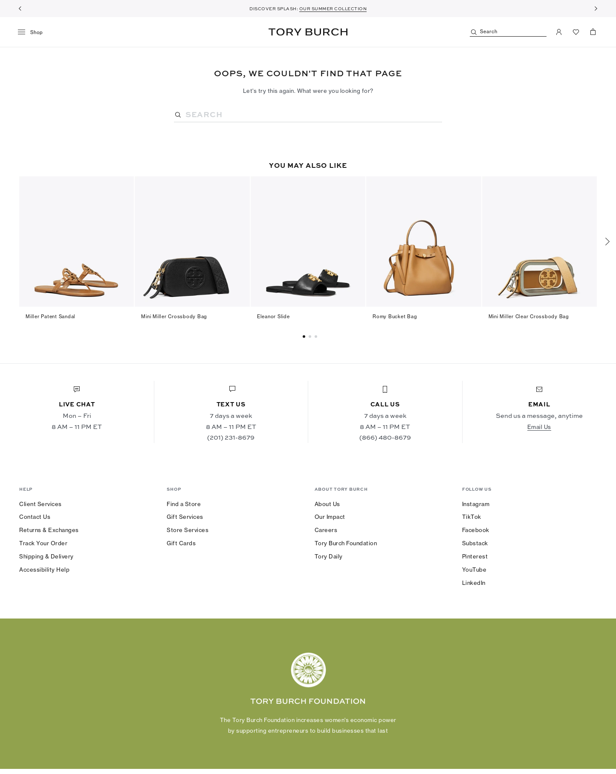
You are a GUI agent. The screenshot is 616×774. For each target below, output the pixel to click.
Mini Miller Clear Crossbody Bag (529, 316)
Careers (326, 530)
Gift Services (185, 516)
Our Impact (330, 516)
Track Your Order (43, 543)
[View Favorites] (575, 31)
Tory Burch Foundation (346, 543)
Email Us (539, 426)
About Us (327, 504)
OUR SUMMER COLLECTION (333, 9)
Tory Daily (329, 556)
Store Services (187, 530)
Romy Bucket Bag (395, 316)
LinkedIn (474, 582)
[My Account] (558, 31)
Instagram (476, 504)
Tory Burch (308, 32)
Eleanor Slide (273, 316)
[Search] (508, 32)
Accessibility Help (44, 569)
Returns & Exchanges (49, 530)
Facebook (475, 530)
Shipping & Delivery (46, 556)
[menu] (33, 32)
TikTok (471, 516)
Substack (475, 543)
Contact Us (34, 516)
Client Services (40, 504)
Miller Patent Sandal (50, 316)
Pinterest (475, 556)
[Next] (596, 8)
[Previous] (20, 8)
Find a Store (184, 504)
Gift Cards (181, 543)
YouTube (474, 569)
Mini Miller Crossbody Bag (174, 316)
